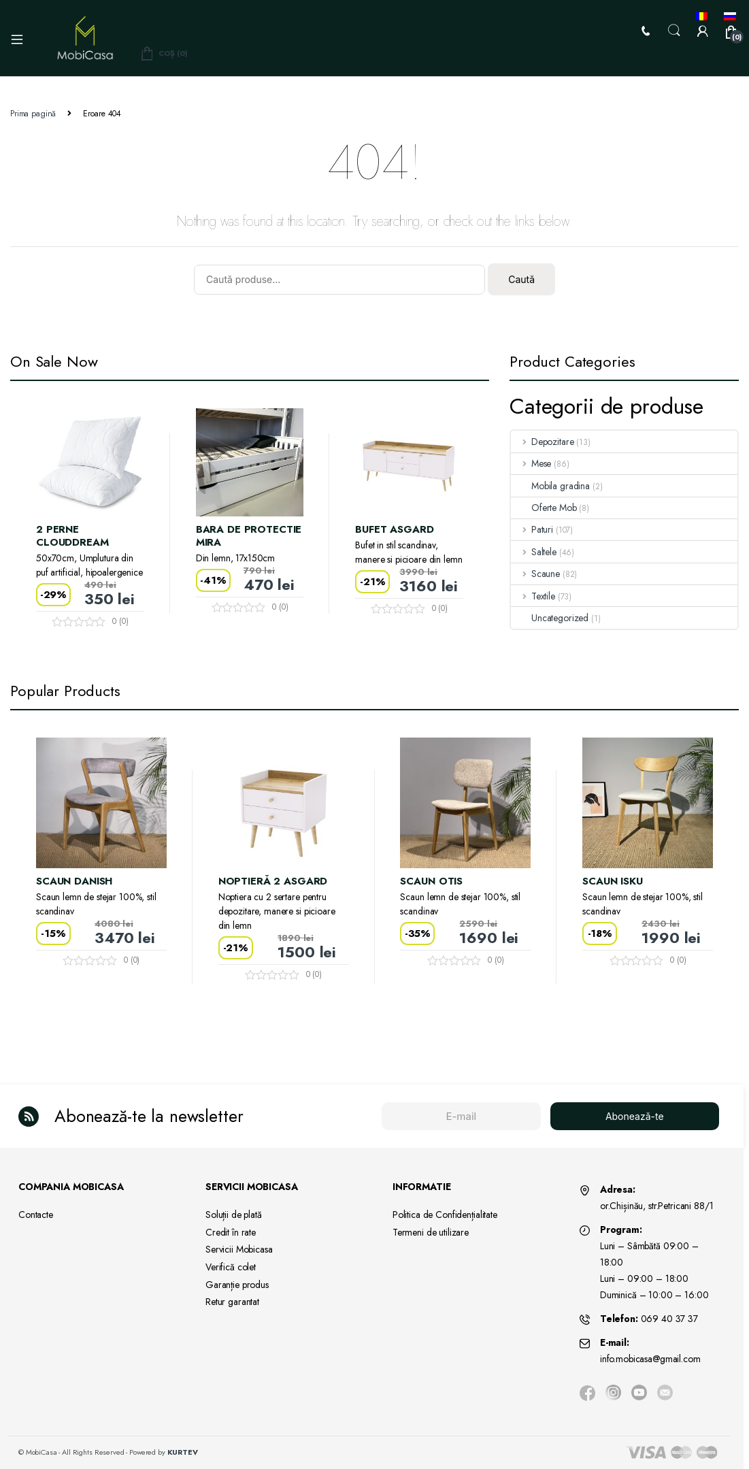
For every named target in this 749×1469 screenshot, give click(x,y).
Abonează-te (634, 1116)
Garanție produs (237, 1284)
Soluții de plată (233, 1214)
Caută (521, 279)
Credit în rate (230, 1232)
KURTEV (182, 1452)
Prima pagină (33, 114)
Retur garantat (232, 1301)
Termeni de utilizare (431, 1232)
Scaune (535, 573)
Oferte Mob (544, 507)
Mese (531, 463)
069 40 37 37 (669, 1318)
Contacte (35, 1214)
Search (674, 30)
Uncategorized (549, 618)
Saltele (533, 552)
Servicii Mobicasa (239, 1249)
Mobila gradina (550, 486)
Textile (533, 596)
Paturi (532, 529)
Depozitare (542, 441)
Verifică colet (230, 1267)
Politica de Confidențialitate (445, 1214)
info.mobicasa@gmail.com (650, 1359)
